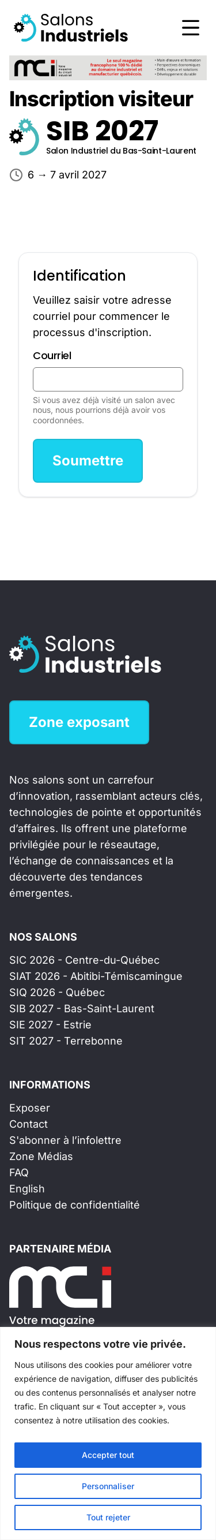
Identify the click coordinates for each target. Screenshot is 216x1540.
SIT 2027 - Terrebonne (66, 1041)
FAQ (19, 1172)
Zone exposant (79, 722)
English (27, 1189)
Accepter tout (108, 1455)
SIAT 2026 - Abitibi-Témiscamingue (96, 976)
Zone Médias (41, 1156)
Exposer (29, 1108)
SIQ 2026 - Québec (57, 992)
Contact (28, 1124)
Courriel (52, 355)
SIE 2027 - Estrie (50, 1025)
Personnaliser (108, 1486)
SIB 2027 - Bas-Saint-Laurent (81, 1008)
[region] (108, 1433)
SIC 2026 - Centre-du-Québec (84, 960)
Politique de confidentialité (74, 1205)
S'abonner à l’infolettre (65, 1140)
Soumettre (87, 460)
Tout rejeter (108, 1517)
